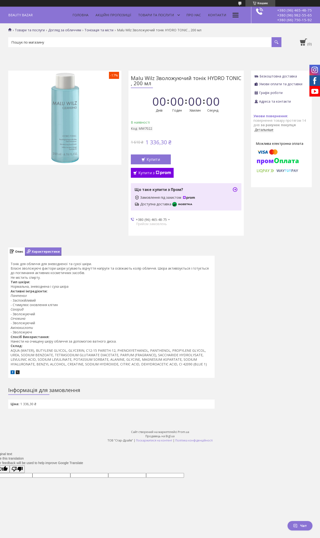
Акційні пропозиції (113, 15)
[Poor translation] (17, 469)
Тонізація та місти (98, 30)
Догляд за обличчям (64, 30)
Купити (153, 159)
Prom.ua (183, 432)
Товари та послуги (156, 15)
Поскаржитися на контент (154, 440)
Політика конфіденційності (194, 440)
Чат (300, 525)
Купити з (154, 172)
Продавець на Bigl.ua (160, 436)
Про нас (193, 15)
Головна (80, 15)
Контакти (217, 15)
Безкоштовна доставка (278, 76)
